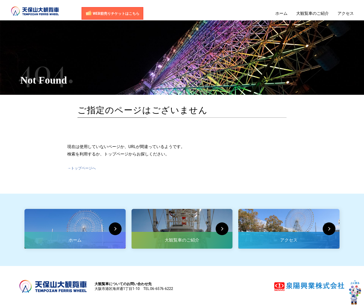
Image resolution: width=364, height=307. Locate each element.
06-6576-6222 (161, 289)
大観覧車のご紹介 (312, 16)
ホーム (281, 16)
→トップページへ (83, 168)
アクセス (345, 16)
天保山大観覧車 (42, 13)
